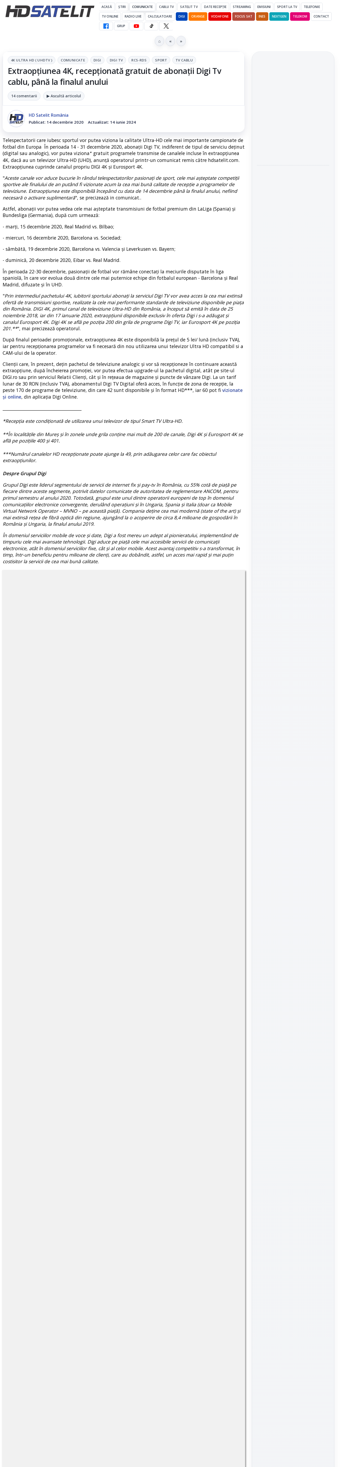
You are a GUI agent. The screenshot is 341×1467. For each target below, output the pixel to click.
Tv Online (110, 16)
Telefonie (312, 7)
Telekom (300, 16)
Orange (198, 16)
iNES (262, 16)
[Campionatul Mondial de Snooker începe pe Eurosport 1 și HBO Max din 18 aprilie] (293, 297)
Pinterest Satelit (293, 772)
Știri (122, 7)
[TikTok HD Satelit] (151, 26)
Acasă (107, 7)
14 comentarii (24, 95)
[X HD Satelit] (166, 26)
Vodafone (220, 16)
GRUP (121, 26)
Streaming (242, 7)
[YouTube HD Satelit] (136, 26)
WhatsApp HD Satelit (293, 712)
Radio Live (133, 16)
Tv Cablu (184, 60)
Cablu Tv (166, 7)
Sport (161, 60)
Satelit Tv (188, 7)
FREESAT (283, 843)
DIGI (181, 16)
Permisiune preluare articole (293, 906)
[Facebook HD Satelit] (106, 26)
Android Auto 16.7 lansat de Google (292, 104)
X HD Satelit (293, 757)
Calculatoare (160, 16)
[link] (293, 124)
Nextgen (279, 16)
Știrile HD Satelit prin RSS (293, 790)
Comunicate (142, 7)
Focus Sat (243, 16)
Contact (321, 16)
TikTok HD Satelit (293, 742)
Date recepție (215, 7)
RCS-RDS (139, 60)
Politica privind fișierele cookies (293, 924)
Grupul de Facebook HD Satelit (293, 694)
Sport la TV (287, 7)
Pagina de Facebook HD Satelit (293, 673)
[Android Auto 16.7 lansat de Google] (293, 133)
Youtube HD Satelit (293, 727)
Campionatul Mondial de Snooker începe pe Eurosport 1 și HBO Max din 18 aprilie (292, 261)
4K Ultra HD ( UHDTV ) (31, 60)
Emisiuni (264, 7)
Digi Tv (116, 60)
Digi (97, 60)
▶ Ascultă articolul (64, 95)
